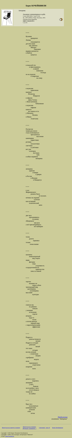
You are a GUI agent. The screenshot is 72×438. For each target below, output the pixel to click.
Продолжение (63, 417)
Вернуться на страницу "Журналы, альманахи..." (29, 427)
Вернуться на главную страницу (11, 427)
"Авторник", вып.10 (44, 427)
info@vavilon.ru (9, 436)
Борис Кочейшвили (57, 427)
